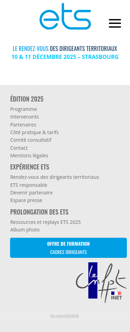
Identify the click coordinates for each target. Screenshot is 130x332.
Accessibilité (64, 316)
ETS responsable (28, 185)
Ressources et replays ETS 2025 (45, 222)
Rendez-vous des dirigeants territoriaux (54, 177)
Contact (18, 148)
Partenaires (23, 124)
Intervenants (24, 116)
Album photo (25, 229)
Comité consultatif (30, 140)
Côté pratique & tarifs (34, 132)
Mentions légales (29, 155)
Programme (23, 109)
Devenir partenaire (31, 192)
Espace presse (26, 200)
